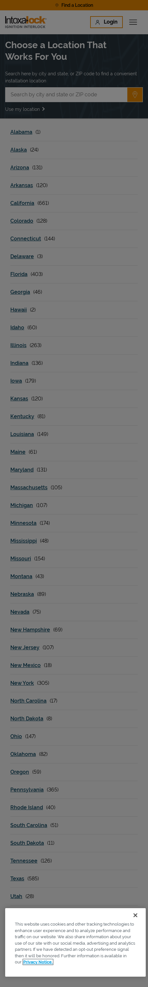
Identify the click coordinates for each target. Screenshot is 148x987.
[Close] (135, 915)
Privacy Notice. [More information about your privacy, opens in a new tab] (38, 962)
